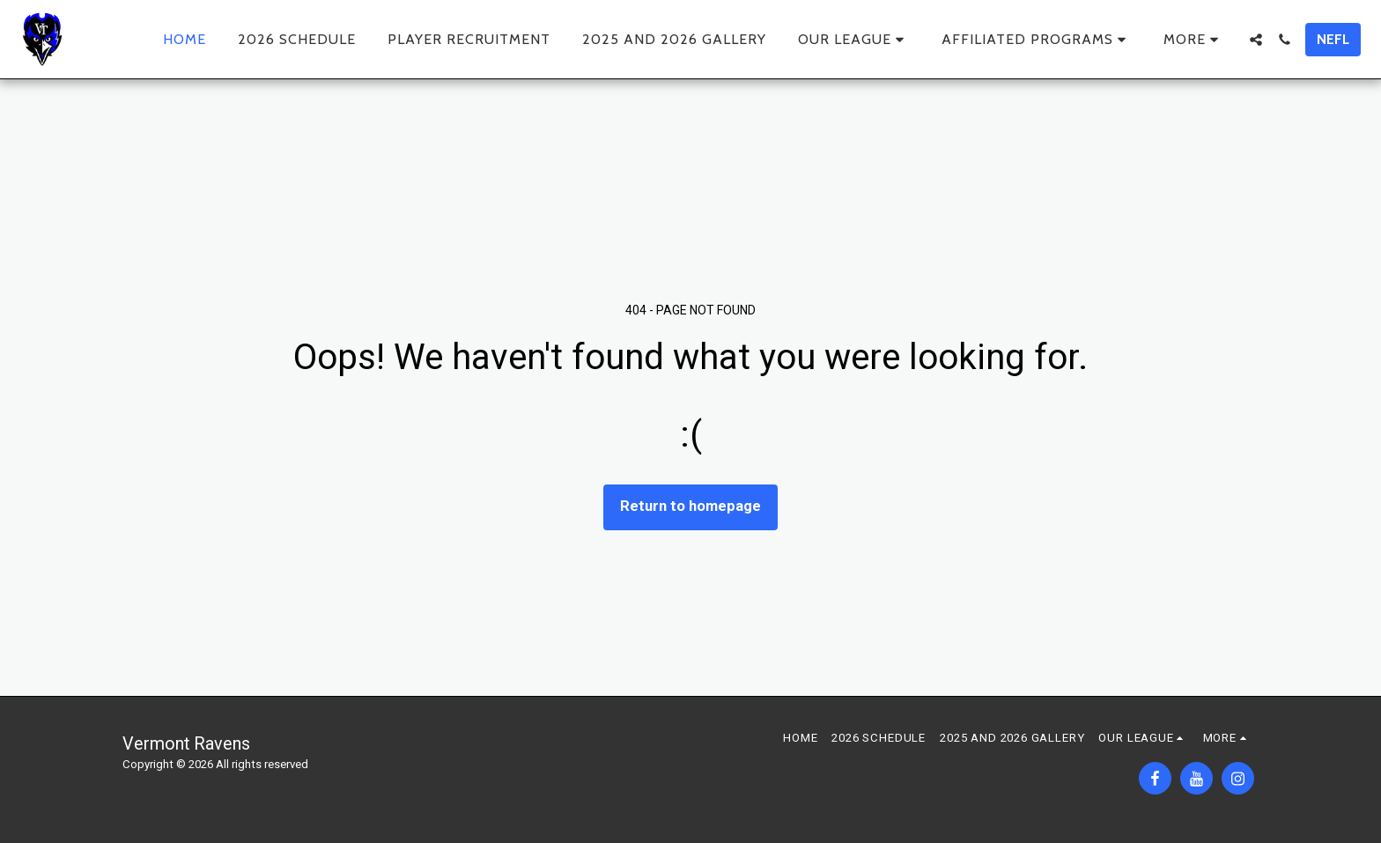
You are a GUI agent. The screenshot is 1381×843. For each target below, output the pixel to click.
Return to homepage (690, 506)
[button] (854, 40)
